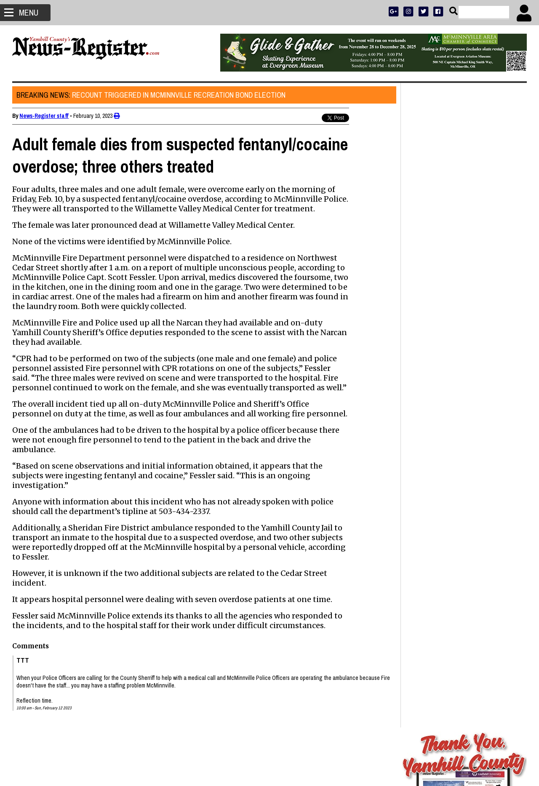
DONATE (508, 250)
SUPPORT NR (446, 283)
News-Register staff (44, 116)
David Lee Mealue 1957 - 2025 (449, 556)
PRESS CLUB (481, 250)
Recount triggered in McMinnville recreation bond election (151, 95)
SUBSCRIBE (422, 250)
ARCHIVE (494, 272)
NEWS (428, 272)
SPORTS (448, 272)
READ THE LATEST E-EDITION (463, 261)
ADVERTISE (451, 250)
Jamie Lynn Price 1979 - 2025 (449, 498)
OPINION (471, 272)
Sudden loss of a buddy (440, 586)
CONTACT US (479, 283)
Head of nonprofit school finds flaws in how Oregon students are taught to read (462, 518)
